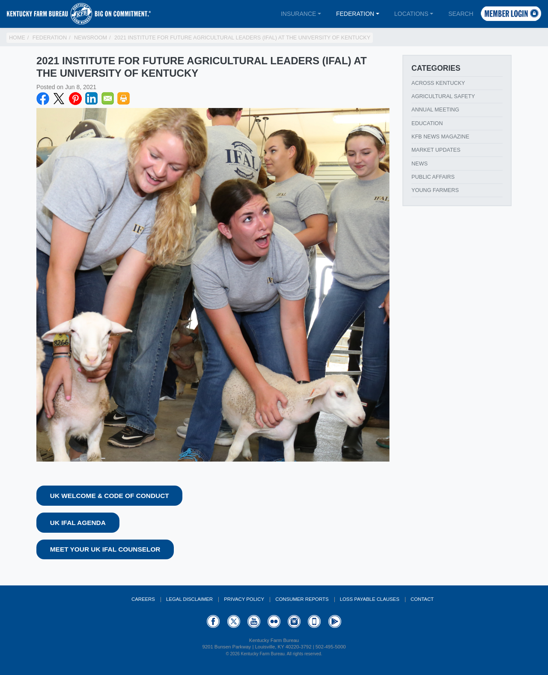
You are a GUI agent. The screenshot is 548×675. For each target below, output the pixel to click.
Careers (143, 599)
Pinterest (75, 98)
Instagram (294, 621)
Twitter (59, 98)
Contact (422, 599)
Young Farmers (435, 190)
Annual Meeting (435, 110)
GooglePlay (334, 621)
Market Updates (435, 150)
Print (123, 98)
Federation (355, 13)
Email (107, 98)
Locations (411, 13)
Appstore (314, 621)
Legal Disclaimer (189, 599)
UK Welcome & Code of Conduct (109, 495)
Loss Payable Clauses (369, 599)
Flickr (274, 621)
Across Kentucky (438, 83)
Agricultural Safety (443, 96)
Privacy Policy (244, 599)
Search (460, 13)
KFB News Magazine (440, 137)
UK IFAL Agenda (78, 522)
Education (427, 123)
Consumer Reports (301, 599)
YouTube (253, 621)
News (419, 164)
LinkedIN (91, 98)
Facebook (42, 98)
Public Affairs (433, 177)
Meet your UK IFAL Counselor (105, 549)
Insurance (298, 13)
